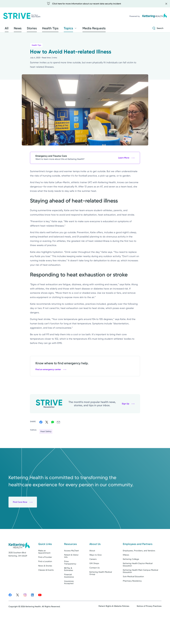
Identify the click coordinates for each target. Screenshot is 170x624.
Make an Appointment (44, 560)
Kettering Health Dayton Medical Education (137, 573)
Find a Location (45, 570)
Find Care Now (23, 517)
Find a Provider (45, 565)
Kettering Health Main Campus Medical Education (140, 579)
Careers (93, 567)
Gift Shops (94, 572)
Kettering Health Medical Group (100, 581)
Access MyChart (71, 559)
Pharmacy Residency (132, 589)
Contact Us (94, 576)
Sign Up (128, 405)
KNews (126, 563)
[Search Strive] (158, 29)
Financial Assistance (69, 584)
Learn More (126, 159)
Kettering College (131, 567)
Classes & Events (46, 578)
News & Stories (45, 574)
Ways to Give (95, 563)
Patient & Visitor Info (71, 564)
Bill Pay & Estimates (68, 577)
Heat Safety (45, 433)
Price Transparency (70, 571)
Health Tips (36, 47)
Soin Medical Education (133, 585)
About (92, 559)
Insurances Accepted (69, 590)
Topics (56, 29)
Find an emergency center (50, 371)
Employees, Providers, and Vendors (139, 559)
